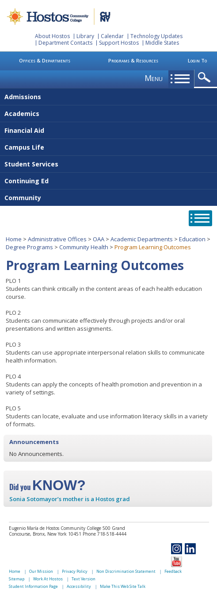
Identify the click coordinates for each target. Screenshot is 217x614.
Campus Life (24, 147)
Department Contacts (65, 42)
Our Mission (41, 571)
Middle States (162, 42)
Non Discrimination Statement (126, 571)
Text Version (83, 579)
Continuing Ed (26, 181)
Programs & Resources (133, 60)
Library (85, 36)
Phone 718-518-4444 (104, 534)
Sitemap (16, 579)
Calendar (112, 36)
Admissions (22, 97)
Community (22, 197)
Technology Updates (156, 36)
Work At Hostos (48, 579)
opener (205, 77)
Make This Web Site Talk (122, 586)
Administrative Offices (57, 239)
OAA (98, 239)
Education (192, 239)
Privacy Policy (75, 571)
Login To (197, 60)
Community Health (83, 247)
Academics (21, 113)
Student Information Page (33, 586)
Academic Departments (141, 239)
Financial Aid (24, 130)
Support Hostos (119, 42)
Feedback (173, 571)
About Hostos (52, 36)
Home (14, 239)
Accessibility (79, 586)
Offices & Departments (44, 60)
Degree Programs (29, 247)
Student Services (31, 164)
